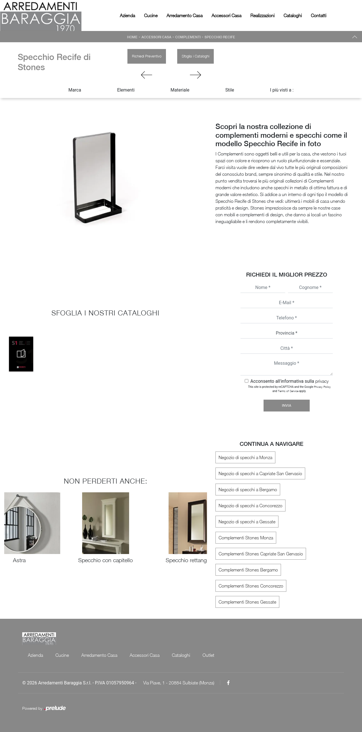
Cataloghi (293, 15)
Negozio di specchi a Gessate (247, 521)
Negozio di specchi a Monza (245, 457)
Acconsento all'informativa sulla (289, 381)
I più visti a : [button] (282, 90)
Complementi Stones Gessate (247, 601)
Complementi (188, 37)
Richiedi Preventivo (146, 56)
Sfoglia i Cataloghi (195, 56)
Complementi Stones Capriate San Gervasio (261, 553)
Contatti (318, 15)
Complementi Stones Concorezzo (251, 585)
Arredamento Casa (185, 15)
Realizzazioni (262, 15)
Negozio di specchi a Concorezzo (250, 505)
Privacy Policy (322, 386)
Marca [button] (74, 90)
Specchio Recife (219, 37)
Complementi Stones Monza (246, 537)
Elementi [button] (125, 90)
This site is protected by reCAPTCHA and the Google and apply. (289, 389)
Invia (286, 405)
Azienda (127, 15)
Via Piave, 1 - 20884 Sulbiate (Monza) (178, 682)
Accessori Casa (226, 15)
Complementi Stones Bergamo (248, 569)
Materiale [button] (179, 90)
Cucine (151, 15)
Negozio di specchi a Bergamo (248, 489)
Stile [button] (229, 90)
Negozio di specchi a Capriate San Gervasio (260, 473)
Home (132, 37)
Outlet (208, 655)
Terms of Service (288, 391)
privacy (322, 381)
